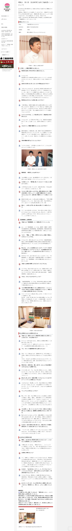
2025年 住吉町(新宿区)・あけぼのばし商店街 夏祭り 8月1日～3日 (7, 35)
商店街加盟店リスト (5, 16)
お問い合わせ (4, 19)
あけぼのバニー (5, 38)
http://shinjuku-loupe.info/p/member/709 (34, 526)
